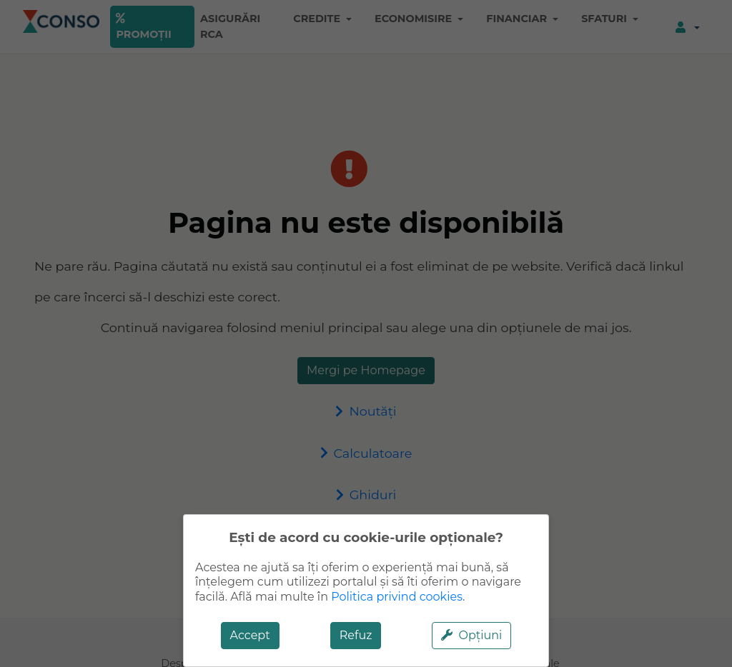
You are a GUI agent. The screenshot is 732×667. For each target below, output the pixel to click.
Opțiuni (471, 635)
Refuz (356, 635)
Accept (250, 635)
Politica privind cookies (397, 596)
